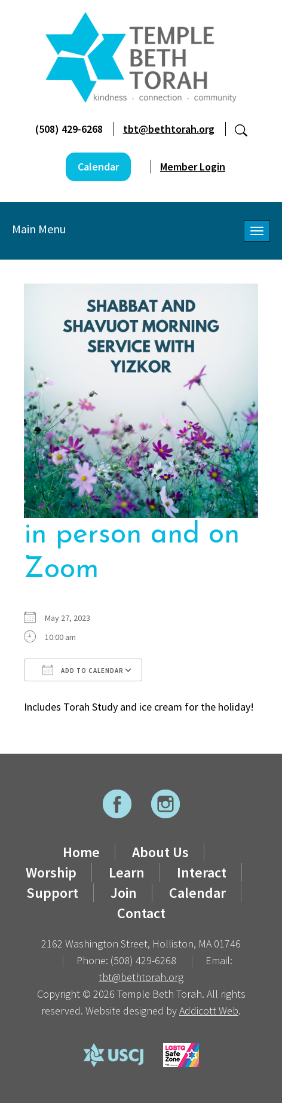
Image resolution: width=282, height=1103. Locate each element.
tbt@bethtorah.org (168, 129)
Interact (201, 872)
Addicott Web (208, 1010)
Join (124, 892)
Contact (141, 913)
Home (81, 852)
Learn (127, 872)
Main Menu (39, 228)
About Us (160, 852)
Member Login (192, 166)
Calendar (98, 166)
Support (52, 892)
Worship (51, 872)
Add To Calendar (83, 670)
